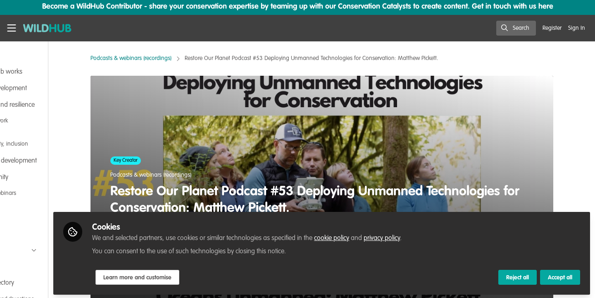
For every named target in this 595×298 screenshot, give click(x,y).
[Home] (47, 28)
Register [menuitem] (552, 28)
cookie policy (389, 236)
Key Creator (154, 160)
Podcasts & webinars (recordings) (159, 58)
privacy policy (439, 236)
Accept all (560, 276)
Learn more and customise (195, 276)
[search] (516, 28)
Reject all (517, 276)
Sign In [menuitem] (576, 28)
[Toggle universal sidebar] (11, 28)
